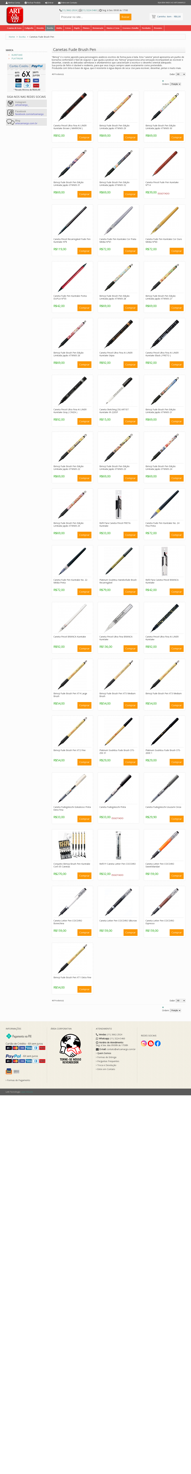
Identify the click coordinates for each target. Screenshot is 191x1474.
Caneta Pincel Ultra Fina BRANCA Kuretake (115, 638)
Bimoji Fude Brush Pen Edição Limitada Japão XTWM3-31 (68, 183)
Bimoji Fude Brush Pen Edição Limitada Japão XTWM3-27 (161, 297)
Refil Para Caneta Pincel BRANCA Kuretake (162, 581)
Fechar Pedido (34, 2)
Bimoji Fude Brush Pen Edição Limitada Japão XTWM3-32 (114, 183)
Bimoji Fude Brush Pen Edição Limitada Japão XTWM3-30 (161, 127)
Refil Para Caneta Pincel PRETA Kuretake (114, 524)
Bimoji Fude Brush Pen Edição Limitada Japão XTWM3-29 (114, 127)
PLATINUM (17, 58)
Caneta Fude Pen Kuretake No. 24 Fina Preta (162, 524)
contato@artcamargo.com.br (121, 1049)
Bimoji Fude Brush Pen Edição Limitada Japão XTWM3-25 (68, 524)
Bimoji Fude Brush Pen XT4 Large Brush (70, 695)
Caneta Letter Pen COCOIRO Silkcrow (118, 920)
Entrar (50, 2)
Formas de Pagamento (18, 1080)
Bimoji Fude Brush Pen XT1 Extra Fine (72, 977)
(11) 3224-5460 (89, 10)
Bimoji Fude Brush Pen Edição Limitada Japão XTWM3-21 (161, 411)
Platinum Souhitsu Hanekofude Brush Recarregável (118, 581)
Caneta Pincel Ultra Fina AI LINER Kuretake (162, 638)
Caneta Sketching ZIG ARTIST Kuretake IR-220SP (114, 411)
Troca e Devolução (106, 1065)
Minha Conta (14, 2)
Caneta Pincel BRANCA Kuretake (69, 636)
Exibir (172, 74)
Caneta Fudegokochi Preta (112, 807)
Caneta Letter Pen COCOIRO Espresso (160, 922)
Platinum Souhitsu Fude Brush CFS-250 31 (117, 751)
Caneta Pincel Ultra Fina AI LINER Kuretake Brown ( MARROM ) (70, 127)
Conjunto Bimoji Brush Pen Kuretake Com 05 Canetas (71, 865)
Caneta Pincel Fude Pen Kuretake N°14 (162, 183)
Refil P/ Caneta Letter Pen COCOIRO (117, 863)
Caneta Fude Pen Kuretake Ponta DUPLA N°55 (70, 297)
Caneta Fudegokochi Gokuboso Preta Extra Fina (72, 808)
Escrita (22, 36)
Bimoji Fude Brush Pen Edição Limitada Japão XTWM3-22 (68, 467)
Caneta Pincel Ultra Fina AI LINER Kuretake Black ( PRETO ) (162, 354)
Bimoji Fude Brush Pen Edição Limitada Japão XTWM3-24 (161, 467)
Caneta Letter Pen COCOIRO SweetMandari (160, 865)
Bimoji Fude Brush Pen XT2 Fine (69, 750)
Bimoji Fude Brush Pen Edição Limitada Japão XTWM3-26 (68, 354)
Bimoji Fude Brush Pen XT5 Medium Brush (117, 695)
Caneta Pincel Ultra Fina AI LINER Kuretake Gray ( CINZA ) (70, 411)
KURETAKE (17, 54)
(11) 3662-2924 (69, 10)
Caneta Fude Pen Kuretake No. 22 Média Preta (70, 581)
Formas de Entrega (106, 1057)
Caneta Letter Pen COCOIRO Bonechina (67, 922)
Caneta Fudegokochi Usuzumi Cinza (163, 807)
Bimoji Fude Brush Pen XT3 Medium (164, 693)
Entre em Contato (69, 2)
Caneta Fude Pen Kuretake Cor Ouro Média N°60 (164, 240)
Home (12, 36)
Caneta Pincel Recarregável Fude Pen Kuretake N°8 (72, 240)
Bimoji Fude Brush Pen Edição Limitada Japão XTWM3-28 (114, 297)
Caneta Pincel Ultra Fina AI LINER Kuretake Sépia (115, 354)
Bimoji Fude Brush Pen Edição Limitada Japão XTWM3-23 (114, 467)
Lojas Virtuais (27, 1091)
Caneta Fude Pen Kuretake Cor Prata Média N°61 (117, 240)
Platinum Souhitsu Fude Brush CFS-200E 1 (163, 751)
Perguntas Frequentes (107, 1061)
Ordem (165, 84)
